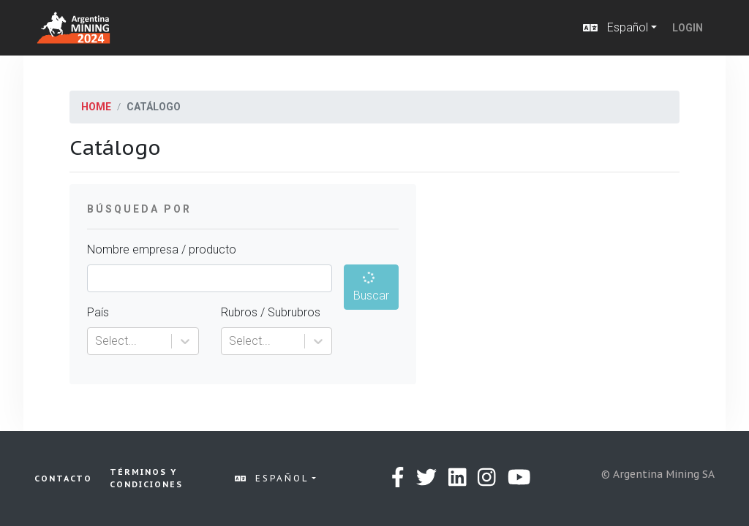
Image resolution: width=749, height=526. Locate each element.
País (98, 312)
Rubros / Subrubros (270, 312)
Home (96, 107)
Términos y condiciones (146, 478)
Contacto (63, 478)
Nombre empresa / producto (161, 249)
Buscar (371, 286)
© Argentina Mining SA (658, 474)
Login (687, 28)
